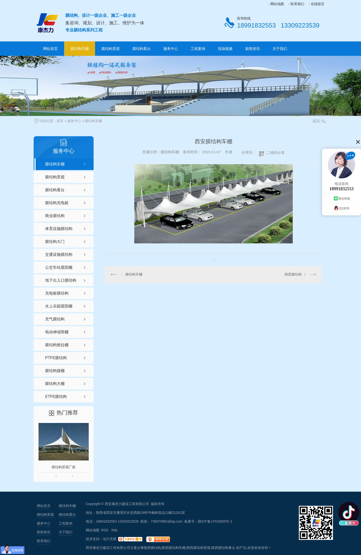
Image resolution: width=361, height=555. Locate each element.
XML (114, 530)
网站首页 (50, 49)
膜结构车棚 (79, 49)
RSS (105, 530)
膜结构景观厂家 (64, 467)
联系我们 (297, 4)
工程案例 (198, 49)
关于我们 (280, 49)
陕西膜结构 (293, 274)
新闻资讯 (252, 49)
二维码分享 (275, 153)
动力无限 (110, 539)
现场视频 (225, 49)
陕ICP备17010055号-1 (215, 521)
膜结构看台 (141, 49)
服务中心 (170, 49)
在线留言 (317, 4)
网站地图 (277, 4)
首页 (60, 121)
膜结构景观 (110, 49)
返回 (319, 121)
